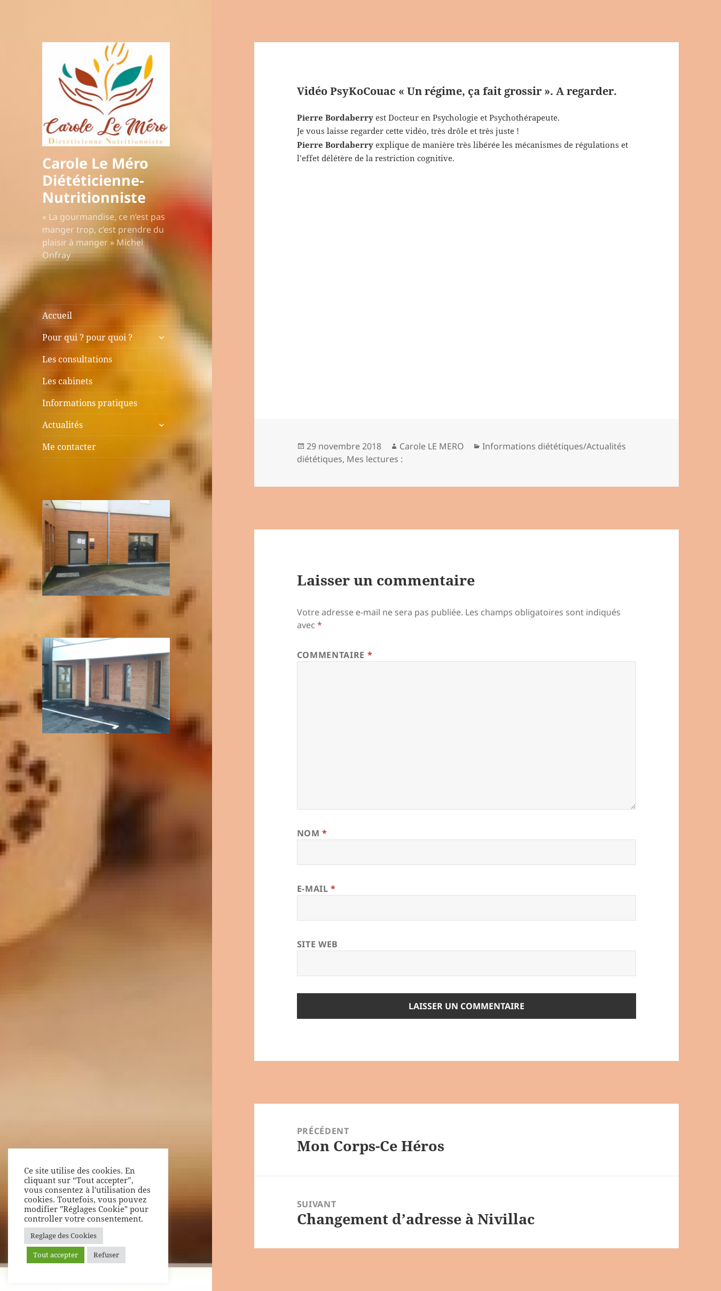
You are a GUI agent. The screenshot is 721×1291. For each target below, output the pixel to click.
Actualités (62, 425)
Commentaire (334, 655)
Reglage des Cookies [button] (63, 1235)
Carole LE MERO (431, 446)
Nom (312, 833)
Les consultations (77, 359)
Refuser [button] (106, 1255)
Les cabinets (67, 381)
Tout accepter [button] (55, 1255)
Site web (317, 944)
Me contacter (69, 447)
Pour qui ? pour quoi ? (87, 337)
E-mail (316, 888)
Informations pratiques (89, 403)
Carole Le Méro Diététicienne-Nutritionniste (95, 180)
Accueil (57, 315)
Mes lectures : (375, 459)
